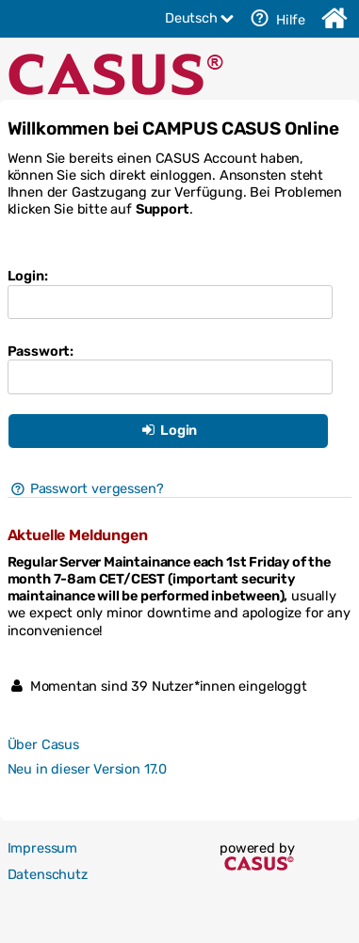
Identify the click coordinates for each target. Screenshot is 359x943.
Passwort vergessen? (86, 488)
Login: (28, 275)
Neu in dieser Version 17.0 (87, 768)
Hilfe (275, 18)
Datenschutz (48, 874)
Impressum (42, 847)
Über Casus (43, 744)
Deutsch (201, 17)
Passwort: (40, 351)
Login (168, 430)
